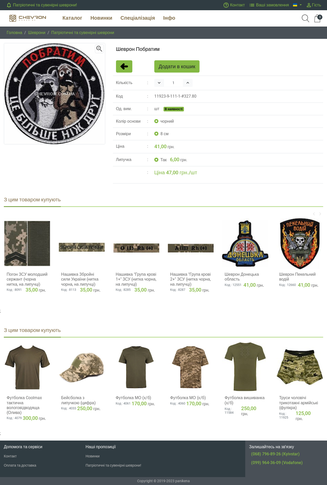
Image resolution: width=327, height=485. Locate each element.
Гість (313, 5)
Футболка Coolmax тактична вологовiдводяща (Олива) (24, 405)
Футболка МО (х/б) (133, 397)
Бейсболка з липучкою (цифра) (78, 400)
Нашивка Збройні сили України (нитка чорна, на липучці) (79, 279)
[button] (297, 5)
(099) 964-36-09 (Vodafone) (277, 462)
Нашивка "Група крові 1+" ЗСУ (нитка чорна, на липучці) (136, 279)
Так (163, 159)
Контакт (234, 5)
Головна (14, 32)
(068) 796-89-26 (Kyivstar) (275, 454)
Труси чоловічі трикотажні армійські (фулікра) (298, 402)
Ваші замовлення (269, 5)
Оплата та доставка (20, 465)
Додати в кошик (177, 66)
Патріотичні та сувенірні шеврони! (41, 5)
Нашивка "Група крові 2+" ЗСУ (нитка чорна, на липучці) (190, 279)
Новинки (93, 456)
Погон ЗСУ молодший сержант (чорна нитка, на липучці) (27, 279)
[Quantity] (173, 83)
